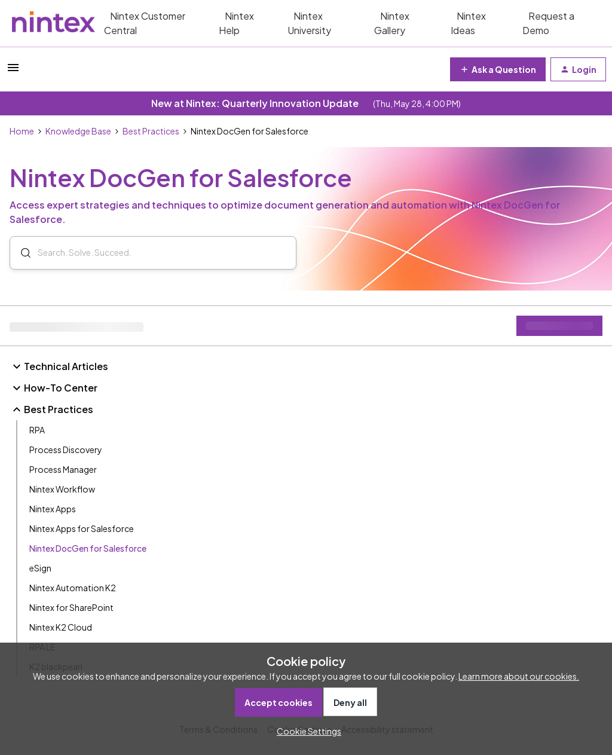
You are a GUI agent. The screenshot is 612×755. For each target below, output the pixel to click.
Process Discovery (65, 449)
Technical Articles (59, 366)
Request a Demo (548, 23)
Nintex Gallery (391, 23)
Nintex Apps (52, 508)
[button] (13, 71)
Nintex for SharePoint (71, 607)
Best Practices (151, 131)
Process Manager (63, 469)
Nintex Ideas (468, 23)
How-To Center (53, 388)
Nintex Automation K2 (72, 587)
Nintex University (309, 23)
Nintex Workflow (62, 489)
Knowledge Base (78, 131)
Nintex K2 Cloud (60, 627)
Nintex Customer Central (144, 23)
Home (22, 131)
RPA (37, 429)
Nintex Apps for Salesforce (81, 528)
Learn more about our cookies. (518, 676)
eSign (40, 568)
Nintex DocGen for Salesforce (87, 548)
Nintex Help (236, 23)
